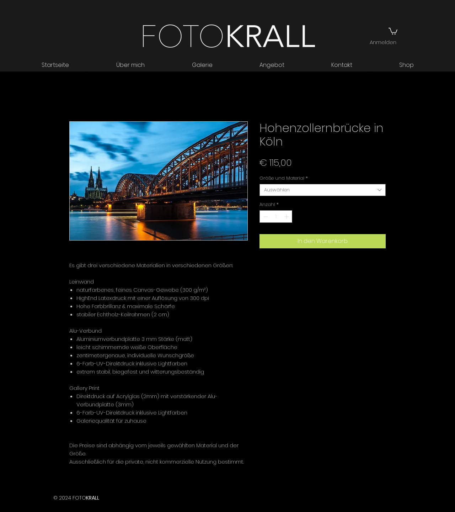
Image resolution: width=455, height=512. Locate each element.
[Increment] (287, 217)
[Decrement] (265, 217)
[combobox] (322, 190)
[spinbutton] (276, 217)
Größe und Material (283, 178)
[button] (393, 31)
